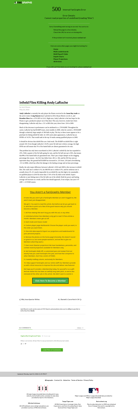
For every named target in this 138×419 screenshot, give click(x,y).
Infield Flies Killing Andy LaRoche (43, 102)
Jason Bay (69, 113)
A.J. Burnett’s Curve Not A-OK (69, 299)
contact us (81, 38)
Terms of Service (77, 380)
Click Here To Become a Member (50, 280)
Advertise (66, 380)
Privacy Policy (88, 380)
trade (75, 113)
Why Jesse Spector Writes (30, 299)
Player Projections (61, 59)
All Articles (58, 61)
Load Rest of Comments (52, 350)
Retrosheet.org (101, 401)
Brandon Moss (24, 118)
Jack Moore (26, 107)
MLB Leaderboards (61, 52)
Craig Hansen (35, 116)
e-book (31, 311)
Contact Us (58, 380)
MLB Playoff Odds (61, 54)
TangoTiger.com (67, 401)
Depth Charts (59, 56)
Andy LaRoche (24, 113)
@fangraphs (49, 380)
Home (56, 49)
